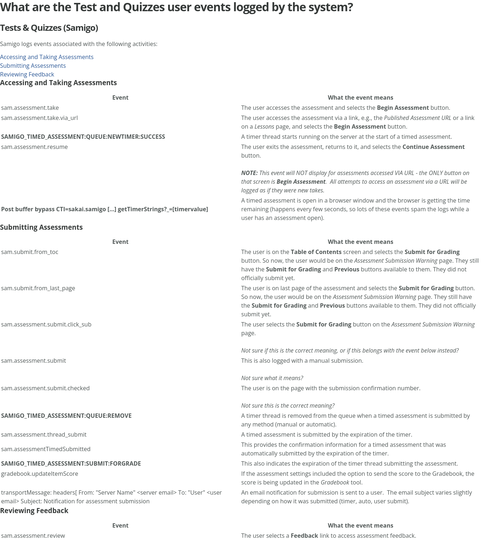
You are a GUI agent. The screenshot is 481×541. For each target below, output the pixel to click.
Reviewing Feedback (27, 74)
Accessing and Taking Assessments (46, 57)
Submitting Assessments (33, 66)
